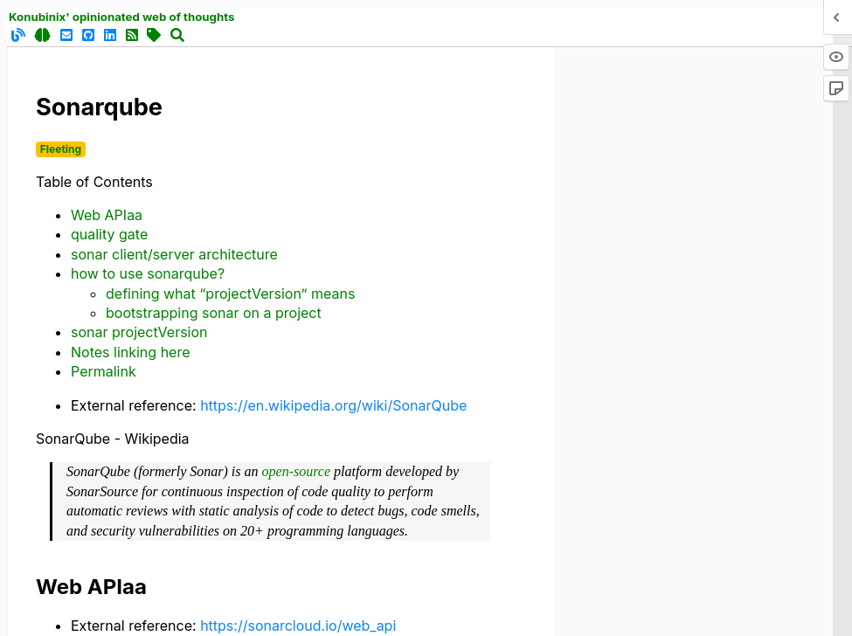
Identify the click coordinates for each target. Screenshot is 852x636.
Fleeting (60, 149)
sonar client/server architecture (174, 254)
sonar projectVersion (139, 332)
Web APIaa (106, 215)
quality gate (109, 234)
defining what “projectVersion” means (230, 293)
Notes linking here (130, 352)
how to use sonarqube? (148, 273)
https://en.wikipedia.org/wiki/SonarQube (333, 405)
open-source (296, 471)
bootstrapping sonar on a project (214, 312)
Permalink (103, 371)
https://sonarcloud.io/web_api (298, 625)
